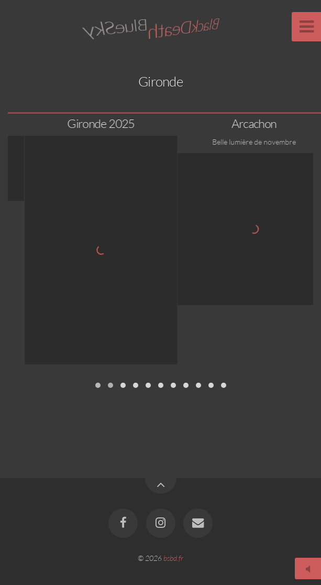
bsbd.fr (173, 558)
